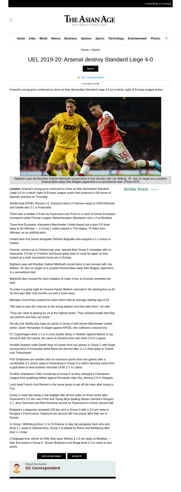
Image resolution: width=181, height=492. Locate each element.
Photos (155, 38)
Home (21, 38)
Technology (116, 38)
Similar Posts (136, 189)
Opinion (86, 38)
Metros (55, 38)
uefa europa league (52, 456)
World (43, 38)
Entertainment (137, 38)
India (32, 38)
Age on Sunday (162, 3)
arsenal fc (77, 456)
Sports (99, 38)
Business (70, 38)
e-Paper (149, 3)
